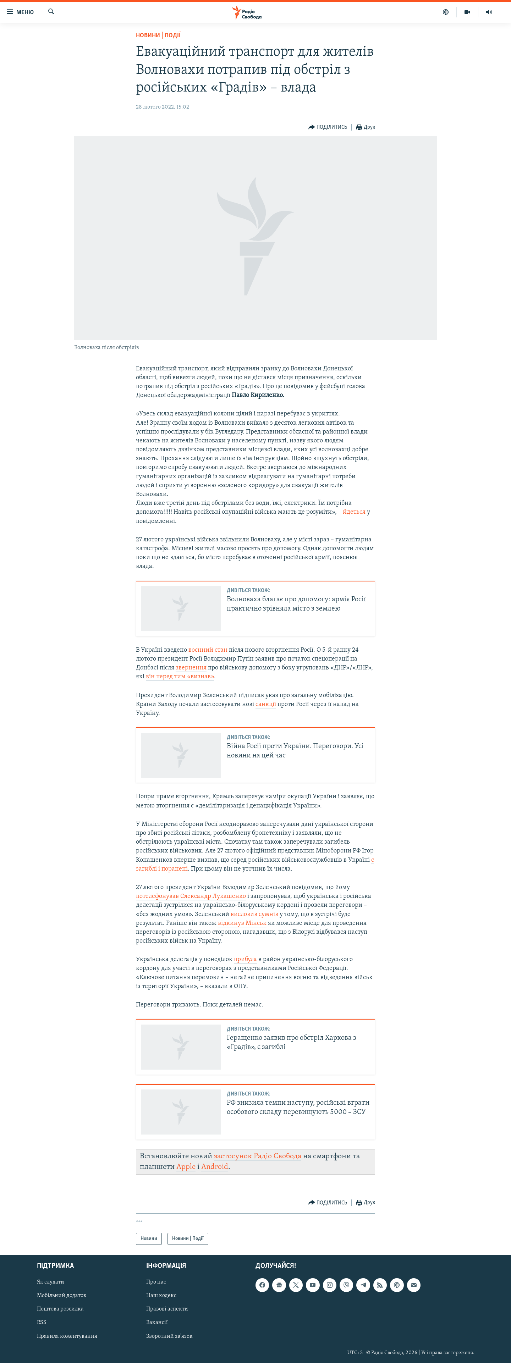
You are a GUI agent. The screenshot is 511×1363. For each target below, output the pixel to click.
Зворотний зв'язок (169, 1336)
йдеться (355, 512)
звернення (191, 667)
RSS (41, 1323)
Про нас (156, 1282)
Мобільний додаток (62, 1296)
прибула (245, 959)
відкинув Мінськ (242, 923)
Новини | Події (158, 35)
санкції (266, 704)
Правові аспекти (167, 1309)
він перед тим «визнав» (180, 676)
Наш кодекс (161, 1296)
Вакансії (157, 1323)
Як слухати (50, 1282)
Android (214, 1167)
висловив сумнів (254, 914)
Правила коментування (67, 1336)
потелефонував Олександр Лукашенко (191, 896)
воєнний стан (207, 650)
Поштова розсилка (60, 1309)
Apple (186, 1167)
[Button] (327, 127)
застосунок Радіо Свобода (257, 1156)
